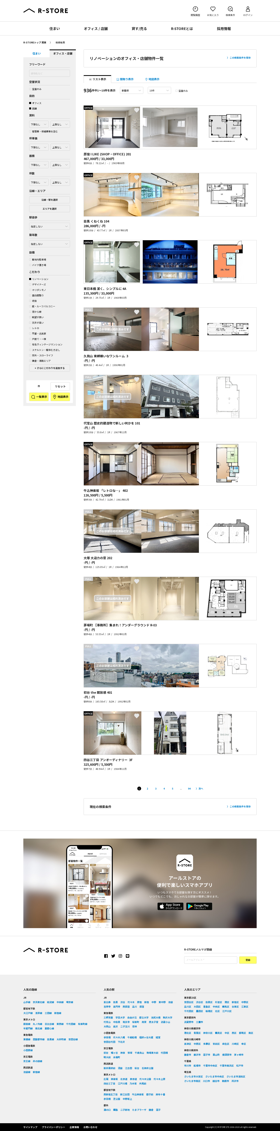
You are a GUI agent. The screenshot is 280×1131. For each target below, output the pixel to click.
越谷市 (216, 1081)
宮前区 (216, 1043)
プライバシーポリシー (53, 1127)
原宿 (139, 1002)
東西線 (60, 1023)
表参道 (133, 1079)
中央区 (216, 1006)
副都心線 (49, 1028)
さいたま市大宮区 (193, 1076)
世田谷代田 (109, 1041)
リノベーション (38, 279)
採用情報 (224, 28)
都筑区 (242, 1032)
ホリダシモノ (37, 289)
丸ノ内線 (37, 1023)
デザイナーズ (37, 284)
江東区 (244, 1006)
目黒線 (50, 1039)
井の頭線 (37, 1061)
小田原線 (28, 1050)
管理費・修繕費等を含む (43, 131)
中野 (153, 1002)
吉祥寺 (107, 1006)
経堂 (158, 1037)
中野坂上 (127, 1098)
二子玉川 (125, 1026)
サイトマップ (30, 1127)
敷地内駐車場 (37, 259)
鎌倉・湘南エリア (40, 360)
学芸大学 (120, 1017)
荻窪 (141, 1006)
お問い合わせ (90, 1127)
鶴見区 (218, 1032)
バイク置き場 (37, 265)
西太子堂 (153, 1022)
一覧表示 (39, 397)
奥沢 (115, 1026)
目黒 (115, 1002)
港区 (227, 1002)
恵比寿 (107, 1002)
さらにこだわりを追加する (50, 368)
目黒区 (209, 1002)
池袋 (170, 1002)
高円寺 (116, 1006)
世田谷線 (73, 1039)
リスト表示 (97, 79)
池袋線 (26, 1072)
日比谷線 (49, 1023)
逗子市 (206, 1054)
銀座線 (26, 1023)
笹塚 (130, 1052)
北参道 (123, 1079)
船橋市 (197, 1065)
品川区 (187, 1006)
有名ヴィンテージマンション (45, 344)
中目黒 (116, 1022)
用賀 (144, 1022)
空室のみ (35, 89)
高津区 (187, 1043)
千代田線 (70, 1023)
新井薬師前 (109, 1068)
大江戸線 (28, 1013)
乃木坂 (133, 1083)
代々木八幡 (119, 1037)
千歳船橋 (132, 1037)
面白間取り (36, 295)
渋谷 (122, 1002)
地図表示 (60, 397)
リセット (60, 386)
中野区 (244, 1002)
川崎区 (235, 1043)
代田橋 (164, 1052)
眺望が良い (36, 317)
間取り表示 (125, 79)
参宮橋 (107, 1037)
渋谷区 (199, 1002)
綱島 (115, 1109)
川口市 (206, 1081)
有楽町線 (82, 1023)
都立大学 (144, 1017)
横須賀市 (227, 1054)
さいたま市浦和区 (236, 1076)
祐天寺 (126, 1022)
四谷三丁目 (109, 1083)
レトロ (34, 328)
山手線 (26, 1002)
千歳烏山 (139, 1052)
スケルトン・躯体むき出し (44, 349)
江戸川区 (227, 1011)
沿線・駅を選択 (49, 199)
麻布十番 (160, 1094)
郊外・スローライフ (41, 355)
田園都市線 (39, 1039)
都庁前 (149, 1094)
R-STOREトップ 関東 (34, 42)
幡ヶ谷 (114, 1052)
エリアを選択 (50, 208)
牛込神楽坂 (138, 1094)
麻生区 (225, 1043)
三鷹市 (199, 1022)
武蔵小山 (165, 1022)
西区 (234, 1032)
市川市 (187, 1065)
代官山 (107, 1022)
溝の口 (107, 1109)
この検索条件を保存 (240, 57)
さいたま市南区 (192, 1081)
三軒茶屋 (108, 1017)
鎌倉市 (187, 1054)
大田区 (197, 1006)
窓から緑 (35, 311)
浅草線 (38, 1013)
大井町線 (61, 1039)
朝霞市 (225, 1081)
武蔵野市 (188, 1022)
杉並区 (218, 1002)
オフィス (35, 103)
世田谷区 (188, 1002)
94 (189, 788)
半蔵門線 (28, 1028)
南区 (250, 1032)
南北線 (38, 1028)
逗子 (158, 1109)
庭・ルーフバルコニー (42, 306)
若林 (134, 1026)
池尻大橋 (155, 1017)
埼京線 (69, 1002)
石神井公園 (147, 1068)
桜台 (137, 1068)
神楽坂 (114, 1079)
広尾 (106, 1079)
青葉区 (197, 1032)
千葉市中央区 (210, 1065)
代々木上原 (159, 1079)
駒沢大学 (167, 1017)
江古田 (128, 1068)
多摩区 (206, 1043)
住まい (54, 28)
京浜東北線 (39, 1002)
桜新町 (135, 1022)
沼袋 (120, 1068)
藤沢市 (197, 1054)
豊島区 (206, 1006)
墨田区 (199, 1011)
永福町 (116, 1057)
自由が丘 (132, 1017)
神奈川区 (208, 1032)
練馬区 (225, 1006)
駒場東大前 (152, 1052)
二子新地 (125, 1109)
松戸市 (239, 1065)
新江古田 (125, 1094)
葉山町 (216, 1054)
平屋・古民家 (37, 333)
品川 (134, 1006)
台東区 (235, 1006)
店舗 (33, 108)
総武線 (50, 1002)
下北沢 (121, 1041)
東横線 (26, 1039)
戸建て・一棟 (37, 339)
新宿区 (235, 1002)
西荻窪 (126, 1006)
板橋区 (209, 1011)
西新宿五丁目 (111, 1094)
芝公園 (116, 1098)
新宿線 (57, 1013)
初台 (106, 1052)
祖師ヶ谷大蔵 (146, 1037)
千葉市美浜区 (227, 1065)
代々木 (131, 1002)
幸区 (243, 1043)
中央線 (60, 1002)
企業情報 (74, 1127)
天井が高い (36, 322)
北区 (217, 1011)
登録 (248, 960)
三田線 (48, 1013)
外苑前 (142, 1083)
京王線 (26, 1061)
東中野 (162, 1002)
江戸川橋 (122, 1083)
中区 (227, 1032)
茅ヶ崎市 (238, 1054)
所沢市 (235, 1081)
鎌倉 (151, 1109)
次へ (201, 788)
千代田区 (188, 1011)
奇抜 (33, 300)
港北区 (187, 1032)
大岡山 (107, 1026)
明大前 (107, 1057)
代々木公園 (145, 1079)
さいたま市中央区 (214, 1076)
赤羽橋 (107, 1098)
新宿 (146, 1002)
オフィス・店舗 (62, 53)
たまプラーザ (139, 1109)
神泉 (122, 1052)
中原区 (197, 1043)
